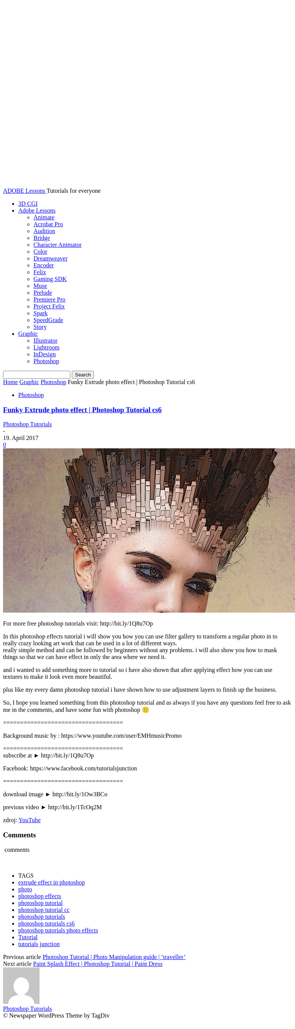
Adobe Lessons (37, 210)
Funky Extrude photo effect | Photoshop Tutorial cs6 (82, 410)
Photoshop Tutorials (27, 424)
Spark (40, 313)
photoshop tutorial (40, 903)
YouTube (30, 820)
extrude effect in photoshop (51, 882)
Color (40, 251)
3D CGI (28, 203)
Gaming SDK (50, 279)
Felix (39, 272)
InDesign (44, 354)
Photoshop (46, 361)
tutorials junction (39, 944)
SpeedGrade (48, 320)
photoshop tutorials (41, 916)
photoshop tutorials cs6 (46, 923)
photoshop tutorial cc (44, 910)
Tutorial (28, 937)
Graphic (28, 333)
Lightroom (46, 347)
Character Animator (57, 244)
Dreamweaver (50, 258)
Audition (44, 231)
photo (25, 889)
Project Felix (49, 306)
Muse (40, 286)
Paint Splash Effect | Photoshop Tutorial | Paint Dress (97, 964)
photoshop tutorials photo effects (58, 930)
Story (40, 327)
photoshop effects (39, 896)
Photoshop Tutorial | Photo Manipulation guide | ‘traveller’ (114, 957)
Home (10, 382)
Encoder (43, 265)
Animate (43, 217)
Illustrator (45, 340)
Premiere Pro (49, 299)
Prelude (42, 292)
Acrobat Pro (48, 224)
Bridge (41, 238)
